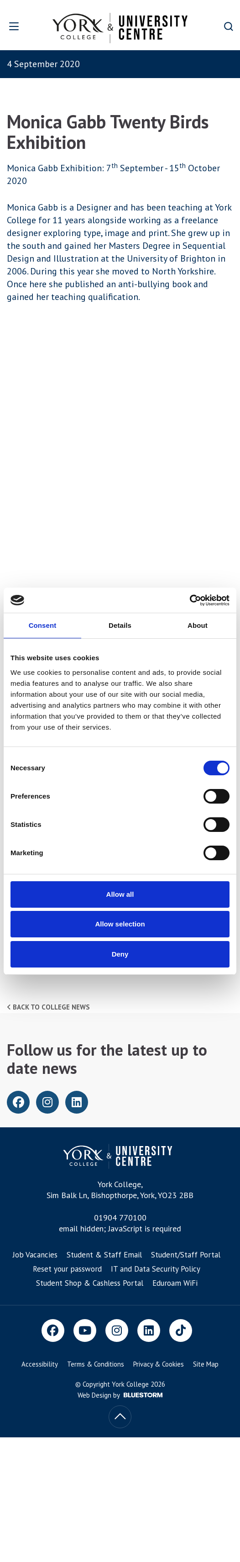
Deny (120, 954)
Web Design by (120, 1395)
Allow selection (120, 924)
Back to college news (48, 1007)
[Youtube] (84, 1330)
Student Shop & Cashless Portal (89, 1283)
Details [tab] (120, 625)
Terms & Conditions (95, 1364)
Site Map (206, 1364)
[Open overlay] (20, 26)
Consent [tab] (43, 625)
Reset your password (67, 1269)
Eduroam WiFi (175, 1283)
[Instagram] (116, 1330)
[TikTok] (180, 1330)
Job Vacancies (35, 1255)
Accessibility (39, 1364)
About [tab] (198, 625)
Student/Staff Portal (185, 1255)
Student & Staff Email (104, 1255)
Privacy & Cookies (158, 1364)
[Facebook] (53, 1330)
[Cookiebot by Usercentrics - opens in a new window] (190, 600)
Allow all (120, 894)
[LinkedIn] (148, 1330)
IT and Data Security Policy (155, 1269)
